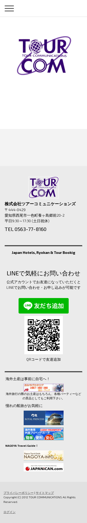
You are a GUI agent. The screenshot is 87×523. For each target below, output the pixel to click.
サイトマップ (45, 493)
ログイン (9, 512)
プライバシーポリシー (18, 493)
